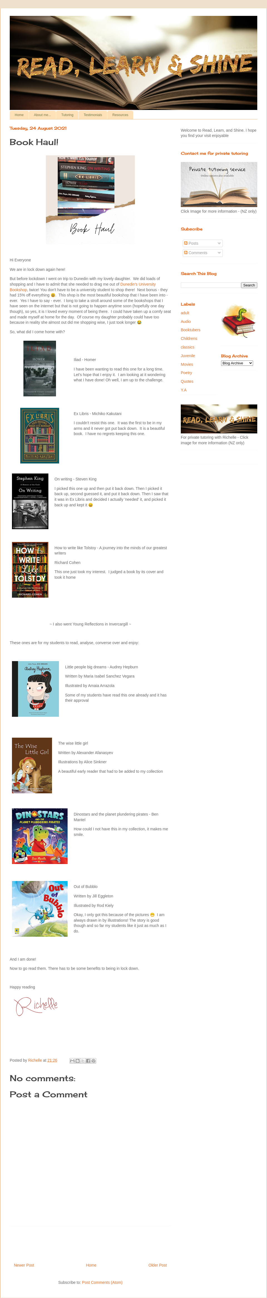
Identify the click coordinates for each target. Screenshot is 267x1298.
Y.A (184, 390)
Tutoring (67, 115)
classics (187, 347)
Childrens (189, 338)
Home (19, 115)
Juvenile (188, 356)
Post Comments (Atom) (102, 1282)
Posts (191, 243)
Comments (195, 253)
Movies (187, 364)
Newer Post (24, 1265)
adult (185, 313)
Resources (120, 115)
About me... (42, 115)
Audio (186, 321)
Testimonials (93, 115)
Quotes (187, 381)
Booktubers (191, 330)
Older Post (158, 1265)
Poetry (186, 372)
